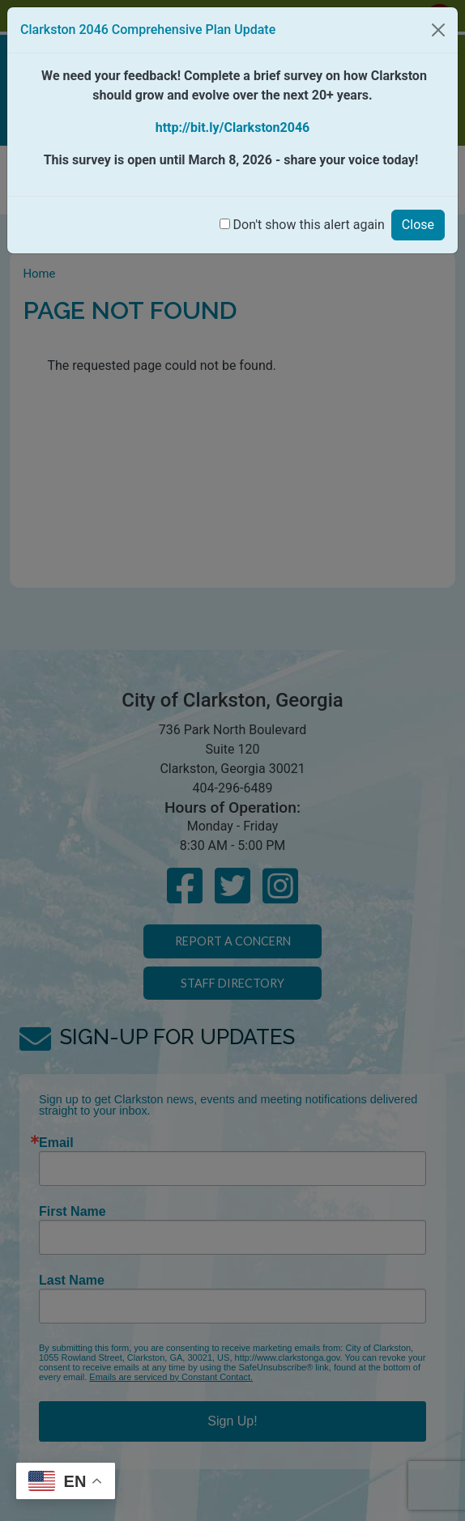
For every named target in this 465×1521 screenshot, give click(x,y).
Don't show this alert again (309, 224)
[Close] (438, 30)
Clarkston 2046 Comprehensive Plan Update (147, 29)
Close (418, 224)
